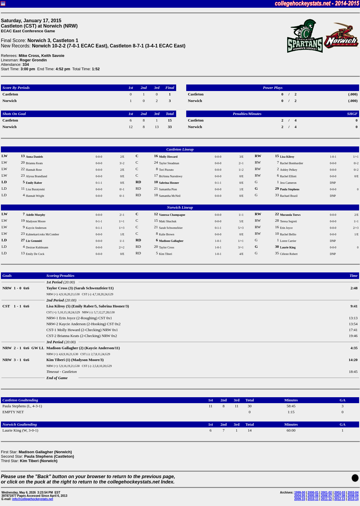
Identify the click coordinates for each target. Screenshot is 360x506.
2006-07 (326, 495)
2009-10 (299, 499)
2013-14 (353, 499)
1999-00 (299, 492)
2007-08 (339, 495)
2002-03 (339, 492)
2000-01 (313, 492)
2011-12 (326, 499)
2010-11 (313, 499)
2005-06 (313, 495)
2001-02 (326, 492)
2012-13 (339, 499)
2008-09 (353, 495)
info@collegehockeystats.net (32, 499)
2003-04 (353, 492)
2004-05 (299, 495)
